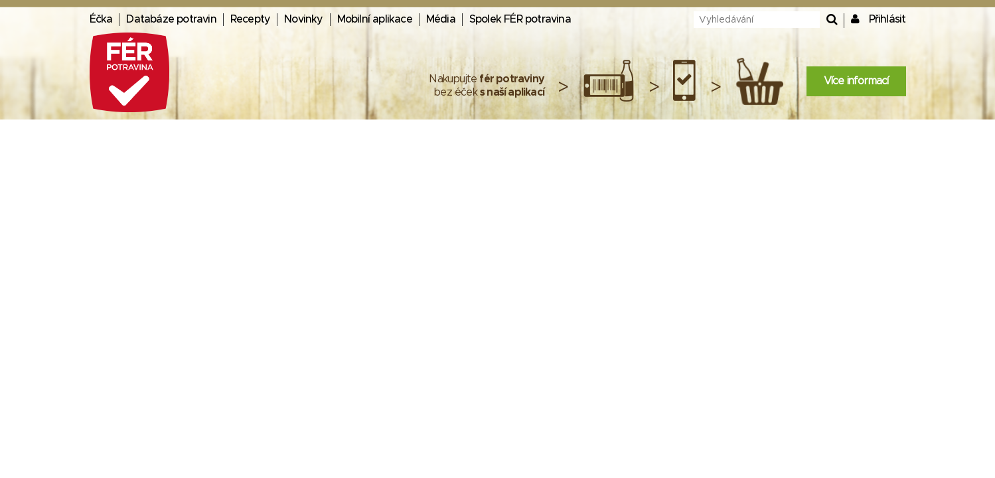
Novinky (303, 19)
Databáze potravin (171, 19)
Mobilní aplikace (374, 19)
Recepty (250, 19)
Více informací (856, 81)
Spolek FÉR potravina (520, 19)
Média (440, 19)
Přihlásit (887, 19)
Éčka (101, 19)
